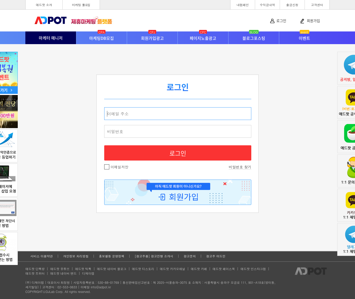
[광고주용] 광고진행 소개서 (154, 256)
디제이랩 (88, 273)
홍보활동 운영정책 (111, 256)
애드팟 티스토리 (143, 269)
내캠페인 (243, 5)
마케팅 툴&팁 (81, 5)
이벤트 (304, 36)
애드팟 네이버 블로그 (111, 269)
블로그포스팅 (253, 36)
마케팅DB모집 (101, 36)
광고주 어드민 (215, 256)
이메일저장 (116, 166)
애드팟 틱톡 (83, 269)
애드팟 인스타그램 (253, 269)
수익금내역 (267, 5)
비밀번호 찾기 (240, 166)
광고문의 (190, 256)
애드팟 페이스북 (223, 269)
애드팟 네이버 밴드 (63, 273)
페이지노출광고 (203, 36)
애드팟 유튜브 (59, 269)
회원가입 (313, 20)
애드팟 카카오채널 (172, 269)
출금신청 (292, 5)
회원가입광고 (152, 36)
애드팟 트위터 (35, 273)
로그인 (281, 20)
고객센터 (317, 5)
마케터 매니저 (51, 38)
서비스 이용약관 (41, 256)
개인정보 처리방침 (75, 256)
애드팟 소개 (44, 5)
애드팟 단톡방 (35, 269)
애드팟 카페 (199, 269)
